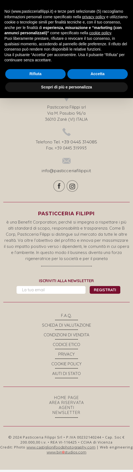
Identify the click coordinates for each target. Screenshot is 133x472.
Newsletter (66, 414)
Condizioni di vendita (66, 337)
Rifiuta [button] (36, 74)
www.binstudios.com (66, 454)
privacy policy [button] (93, 17)
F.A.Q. (66, 317)
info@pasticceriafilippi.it (66, 172)
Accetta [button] (98, 74)
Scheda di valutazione (66, 327)
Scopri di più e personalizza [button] (66, 87)
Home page (66, 399)
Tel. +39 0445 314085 (75, 144)
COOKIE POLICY (66, 366)
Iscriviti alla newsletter (66, 282)
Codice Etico (66, 346)
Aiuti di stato (66, 375)
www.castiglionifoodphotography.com (60, 449)
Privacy (66, 356)
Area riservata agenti (66, 407)
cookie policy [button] (100, 33)
